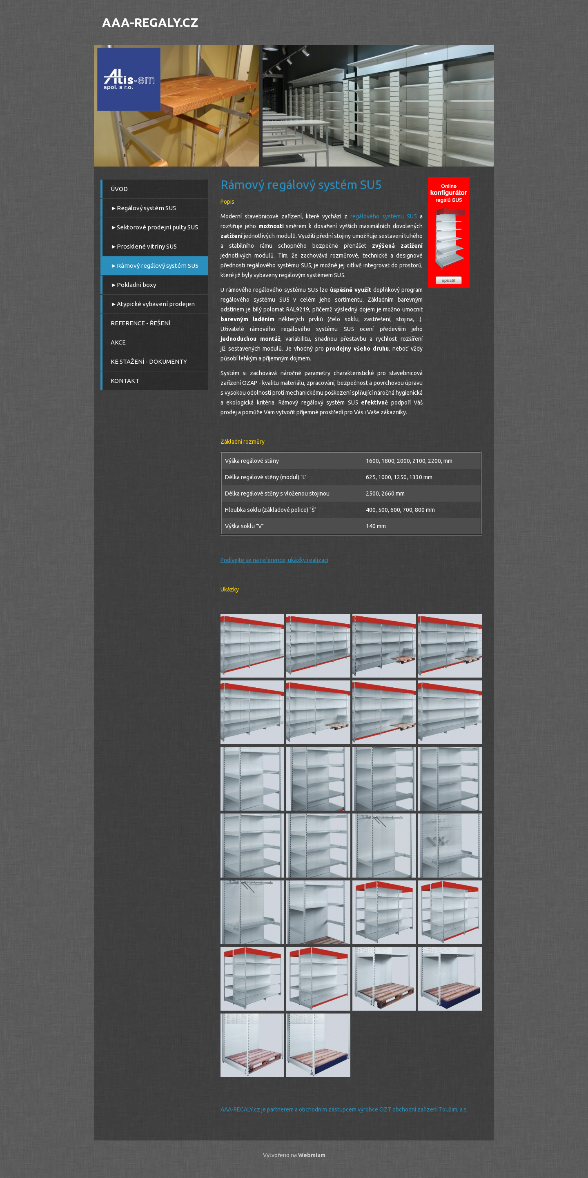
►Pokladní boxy (133, 284)
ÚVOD (119, 188)
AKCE (118, 342)
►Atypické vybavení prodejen (153, 303)
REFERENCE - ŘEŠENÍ (140, 323)
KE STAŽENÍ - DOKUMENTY (149, 361)
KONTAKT (125, 380)
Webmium (311, 1155)
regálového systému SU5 (383, 216)
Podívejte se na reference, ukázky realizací (274, 560)
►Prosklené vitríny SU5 (144, 246)
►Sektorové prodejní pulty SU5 (154, 227)
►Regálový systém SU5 (143, 207)
